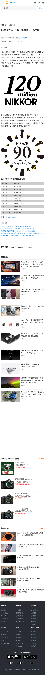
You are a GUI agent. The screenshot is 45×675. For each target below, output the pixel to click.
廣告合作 (33, 637)
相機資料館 (19, 610)
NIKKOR (12, 41)
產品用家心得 (20, 621)
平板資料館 (19, 619)
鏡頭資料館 (19, 613)
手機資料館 (19, 616)
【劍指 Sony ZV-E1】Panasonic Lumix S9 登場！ (17, 226)
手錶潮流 (33, 624)
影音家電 (33, 621)
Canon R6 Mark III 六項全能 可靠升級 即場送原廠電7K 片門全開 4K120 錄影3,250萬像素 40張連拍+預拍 (23, 481)
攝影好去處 (4, 632)
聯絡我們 (33, 634)
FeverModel (4, 616)
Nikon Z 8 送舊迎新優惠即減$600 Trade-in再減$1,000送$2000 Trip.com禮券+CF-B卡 (23, 496)
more (41, 459)
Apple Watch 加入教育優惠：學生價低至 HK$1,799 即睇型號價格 (32, 322)
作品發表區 (4, 619)
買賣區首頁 (34, 610)
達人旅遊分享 (5, 643)
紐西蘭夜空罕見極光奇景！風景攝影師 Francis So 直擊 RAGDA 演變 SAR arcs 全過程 (32, 380)
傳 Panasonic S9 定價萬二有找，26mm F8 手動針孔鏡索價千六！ (22, 233)
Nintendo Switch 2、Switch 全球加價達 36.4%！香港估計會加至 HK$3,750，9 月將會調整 (32, 264)
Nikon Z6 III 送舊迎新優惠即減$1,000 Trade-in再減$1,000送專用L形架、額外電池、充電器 (23, 511)
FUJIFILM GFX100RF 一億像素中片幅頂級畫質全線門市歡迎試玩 (21, 465)
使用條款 (33, 643)
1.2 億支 (21, 41)
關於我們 (33, 632)
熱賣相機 (18, 637)
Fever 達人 (4, 613)
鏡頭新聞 (25, 38)
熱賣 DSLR (19, 643)
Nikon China (11, 217)
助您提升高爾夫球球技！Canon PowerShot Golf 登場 (18, 231)
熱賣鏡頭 (18, 640)
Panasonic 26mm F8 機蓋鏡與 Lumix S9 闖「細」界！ (18, 229)
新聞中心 (3, 25)
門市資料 (18, 632)
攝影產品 (33, 613)
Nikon (4, 41)
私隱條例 (33, 646)
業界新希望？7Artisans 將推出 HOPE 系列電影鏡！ (17, 235)
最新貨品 (18, 634)
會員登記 (33, 640)
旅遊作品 (3, 640)
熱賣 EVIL (19, 646)
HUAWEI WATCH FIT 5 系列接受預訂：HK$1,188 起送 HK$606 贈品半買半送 (32, 394)
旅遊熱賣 (3, 634)
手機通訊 (33, 616)
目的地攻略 (4, 637)
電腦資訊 (33, 619)
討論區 (3, 621)
